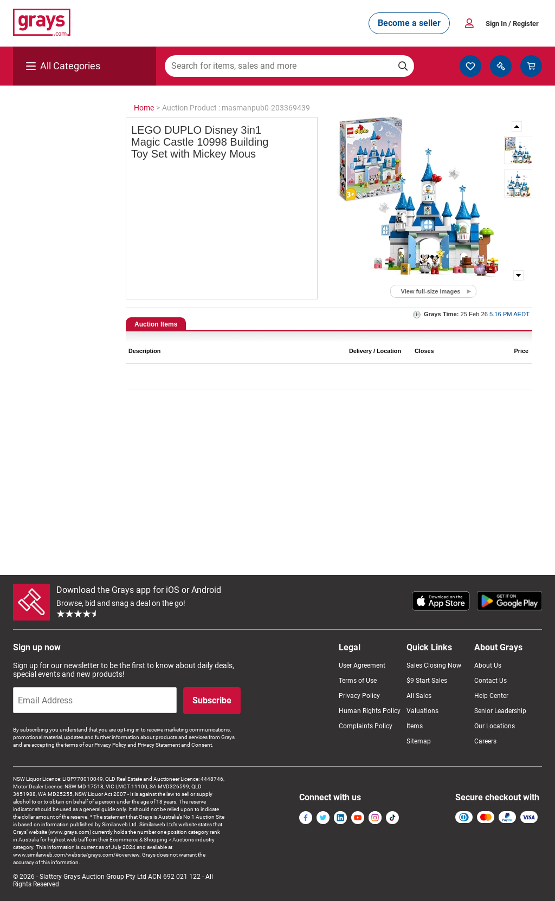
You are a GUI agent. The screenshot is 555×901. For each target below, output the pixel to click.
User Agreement (362, 665)
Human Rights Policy (370, 711)
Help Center (491, 696)
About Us (487, 665)
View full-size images (431, 291)
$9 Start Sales (426, 680)
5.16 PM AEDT (509, 314)
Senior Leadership (500, 711)
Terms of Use (358, 680)
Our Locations (494, 726)
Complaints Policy (365, 726)
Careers (485, 741)
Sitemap (418, 741)
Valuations (422, 711)
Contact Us (490, 680)
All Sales (418, 696)
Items (414, 726)
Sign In (512, 23)
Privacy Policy (359, 696)
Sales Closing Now (433, 665)
